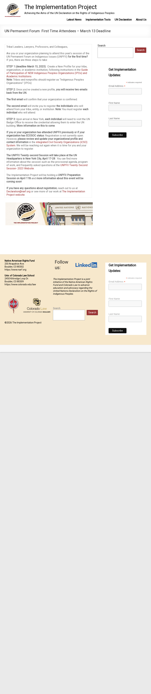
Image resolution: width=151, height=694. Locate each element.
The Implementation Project (60, 7)
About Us (141, 19)
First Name (114, 103)
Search (101, 45)
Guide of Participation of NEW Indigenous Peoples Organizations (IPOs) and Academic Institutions (47, 73)
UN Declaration (123, 19)
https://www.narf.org (15, 269)
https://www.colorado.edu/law (20, 284)
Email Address (117, 86)
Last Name (114, 118)
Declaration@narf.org (18, 191)
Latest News (74, 19)
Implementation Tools (98, 19)
